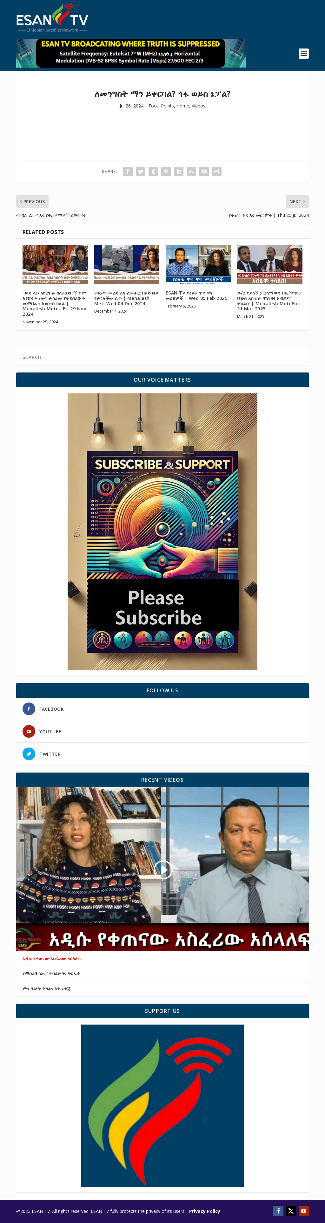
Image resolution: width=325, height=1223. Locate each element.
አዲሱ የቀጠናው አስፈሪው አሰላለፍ (51, 958)
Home (182, 106)
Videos (198, 106)
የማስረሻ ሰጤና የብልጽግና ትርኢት (51, 973)
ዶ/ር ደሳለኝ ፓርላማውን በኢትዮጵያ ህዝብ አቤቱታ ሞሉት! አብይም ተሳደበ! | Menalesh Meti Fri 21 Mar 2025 (269, 301)
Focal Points (161, 106)
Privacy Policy (204, 1211)
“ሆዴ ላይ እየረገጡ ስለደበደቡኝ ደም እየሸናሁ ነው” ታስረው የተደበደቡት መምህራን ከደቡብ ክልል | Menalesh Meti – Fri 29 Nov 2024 (54, 303)
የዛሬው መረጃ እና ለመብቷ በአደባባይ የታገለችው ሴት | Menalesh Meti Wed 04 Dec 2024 (126, 298)
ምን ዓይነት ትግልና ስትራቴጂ (46, 989)
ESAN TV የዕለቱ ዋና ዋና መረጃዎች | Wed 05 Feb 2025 (197, 295)
